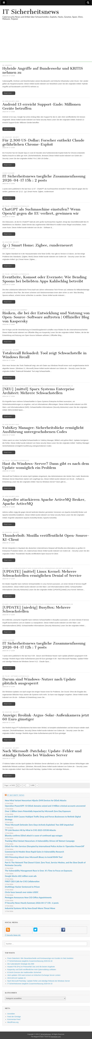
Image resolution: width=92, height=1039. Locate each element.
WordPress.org (12, 1022)
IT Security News (15, 795)
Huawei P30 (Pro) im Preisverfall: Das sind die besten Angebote (31, 967)
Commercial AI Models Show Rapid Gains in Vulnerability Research (34, 851)
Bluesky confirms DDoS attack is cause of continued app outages (33, 835)
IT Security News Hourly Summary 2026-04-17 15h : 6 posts (32, 903)
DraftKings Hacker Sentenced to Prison (22, 887)
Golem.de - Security (12, 137)
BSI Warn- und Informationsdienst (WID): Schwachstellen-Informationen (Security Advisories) (36, 386)
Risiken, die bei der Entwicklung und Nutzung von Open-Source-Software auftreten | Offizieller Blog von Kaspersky (46, 317)
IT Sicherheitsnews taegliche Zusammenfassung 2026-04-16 (29, 961)
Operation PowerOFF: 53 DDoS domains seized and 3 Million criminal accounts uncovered (45, 806)
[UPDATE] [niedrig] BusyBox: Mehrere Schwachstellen (36, 609)
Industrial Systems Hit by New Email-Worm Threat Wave (30, 908)
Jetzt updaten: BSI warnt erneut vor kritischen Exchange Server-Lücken (33, 975)
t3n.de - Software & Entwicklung (17, 206)
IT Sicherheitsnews (30, 11)
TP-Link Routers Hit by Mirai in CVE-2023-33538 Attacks (30, 830)
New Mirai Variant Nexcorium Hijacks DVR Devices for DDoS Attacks (35, 800)
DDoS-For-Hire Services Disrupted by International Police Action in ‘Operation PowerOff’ (44, 846)
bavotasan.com (56, 1037)
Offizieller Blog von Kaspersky (16, 310)
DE (3, 65)
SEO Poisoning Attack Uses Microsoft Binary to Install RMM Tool (33, 857)
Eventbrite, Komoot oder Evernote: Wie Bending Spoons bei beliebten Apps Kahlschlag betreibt (44, 279)
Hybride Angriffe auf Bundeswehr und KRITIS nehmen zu (42, 70)
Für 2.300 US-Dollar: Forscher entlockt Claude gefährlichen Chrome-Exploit (43, 142)
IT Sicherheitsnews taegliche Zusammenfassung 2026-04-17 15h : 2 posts (43, 178)
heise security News (12, 101)
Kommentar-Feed (13, 1019)
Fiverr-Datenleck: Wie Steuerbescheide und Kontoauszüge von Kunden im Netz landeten (40, 958)
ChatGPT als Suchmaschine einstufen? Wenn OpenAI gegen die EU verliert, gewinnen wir (41, 211)
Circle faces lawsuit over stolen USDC (21, 892)
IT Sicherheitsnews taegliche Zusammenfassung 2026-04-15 (29, 984)
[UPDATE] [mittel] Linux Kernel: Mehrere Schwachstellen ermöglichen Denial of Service (41, 573)
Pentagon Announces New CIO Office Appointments (28, 897)
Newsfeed (8, 65)
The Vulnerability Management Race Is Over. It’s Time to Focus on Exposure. (38, 870)
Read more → (9, 93)
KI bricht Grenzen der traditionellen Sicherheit (24, 972)
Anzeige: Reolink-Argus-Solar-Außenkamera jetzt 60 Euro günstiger (45, 717)
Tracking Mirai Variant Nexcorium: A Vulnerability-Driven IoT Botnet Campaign (40, 841)
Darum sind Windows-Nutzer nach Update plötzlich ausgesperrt (39, 681)
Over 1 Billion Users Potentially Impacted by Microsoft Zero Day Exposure (38, 811)
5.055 (32, 785)
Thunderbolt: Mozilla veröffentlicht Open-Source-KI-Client (45, 537)
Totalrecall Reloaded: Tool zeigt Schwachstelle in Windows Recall (44, 355)
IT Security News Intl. (13, 935)
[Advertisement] (46, 45)
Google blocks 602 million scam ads (21, 876)
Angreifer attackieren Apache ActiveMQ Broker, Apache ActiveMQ (43, 501)
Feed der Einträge (14, 1017)
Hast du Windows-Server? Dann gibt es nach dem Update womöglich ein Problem (45, 465)
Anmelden (11, 1014)
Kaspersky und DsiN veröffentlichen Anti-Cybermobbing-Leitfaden (31, 969)
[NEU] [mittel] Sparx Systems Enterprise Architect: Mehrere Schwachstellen (38, 391)
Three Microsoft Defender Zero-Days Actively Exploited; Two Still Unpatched (39, 824)
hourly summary (8, 173)
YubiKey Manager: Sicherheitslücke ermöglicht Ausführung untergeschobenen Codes (43, 430)
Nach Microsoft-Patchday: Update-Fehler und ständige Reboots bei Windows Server (41, 753)
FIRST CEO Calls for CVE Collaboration (22, 881)
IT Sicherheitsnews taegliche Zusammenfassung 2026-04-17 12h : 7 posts (43, 645)
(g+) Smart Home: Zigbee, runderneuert (37, 245)
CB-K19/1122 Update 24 (16, 978)
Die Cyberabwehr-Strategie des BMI (20, 964)
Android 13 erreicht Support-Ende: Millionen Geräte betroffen (41, 106)
